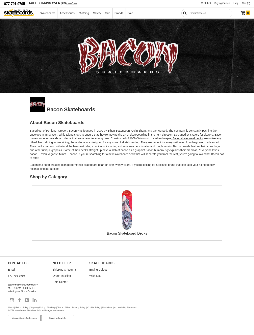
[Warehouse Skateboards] (21, 13)
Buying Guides (222, 3)
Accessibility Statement (125, 307)
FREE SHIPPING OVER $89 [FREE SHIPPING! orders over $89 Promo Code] (53, 3)
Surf (107, 13)
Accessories (67, 13)
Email (11, 269)
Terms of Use (63, 307)
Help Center (60, 282)
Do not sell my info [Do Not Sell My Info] (57, 318)
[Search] (206, 13)
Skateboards (48, 13)
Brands (118, 13)
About (11, 307)
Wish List (206, 3)
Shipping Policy (37, 307)
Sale (130, 13)
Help (236, 3)
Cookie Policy (94, 307)
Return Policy (21, 307)
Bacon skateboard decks (187, 138)
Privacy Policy (78, 307)
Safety (97, 13)
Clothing (84, 13)
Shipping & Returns (65, 269)
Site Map (51, 307)
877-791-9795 (14, 4)
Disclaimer (107, 307)
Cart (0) (246, 3)
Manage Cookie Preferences (24, 318)
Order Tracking (62, 275)
